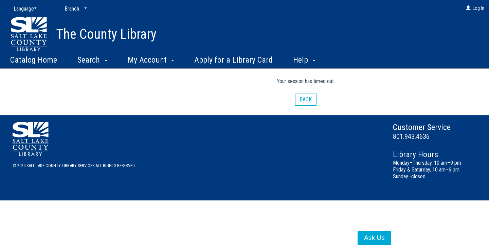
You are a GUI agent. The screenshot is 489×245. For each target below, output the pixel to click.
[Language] (23, 9)
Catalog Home (33, 60)
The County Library (106, 34)
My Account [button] (151, 60)
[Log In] (468, 8)
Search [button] (92, 60)
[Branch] (74, 9)
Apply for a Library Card (233, 60)
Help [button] (304, 60)
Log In (478, 8)
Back (306, 99)
